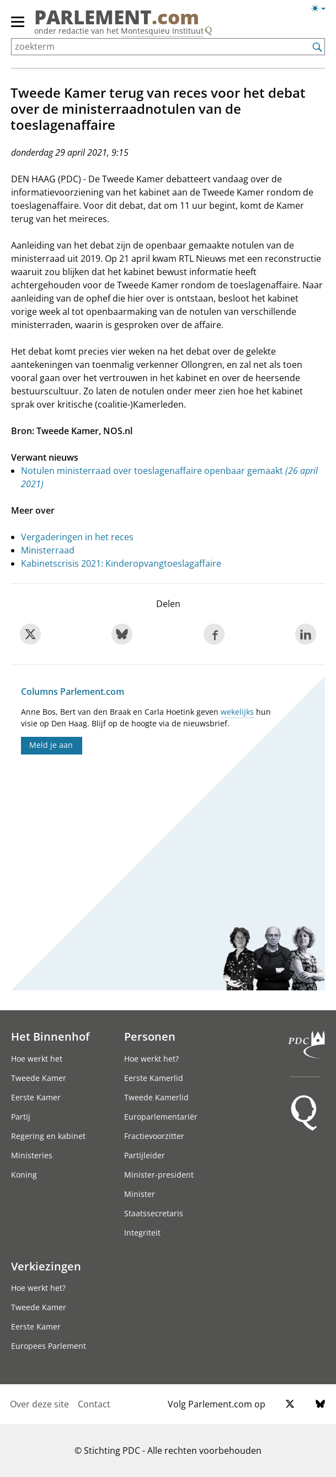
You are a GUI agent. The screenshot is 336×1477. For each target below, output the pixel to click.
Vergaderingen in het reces (77, 537)
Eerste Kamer (36, 1097)
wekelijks (237, 711)
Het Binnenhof (50, 1036)
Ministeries (31, 1155)
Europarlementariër (161, 1116)
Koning (24, 1174)
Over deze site (39, 1404)
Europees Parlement (48, 1346)
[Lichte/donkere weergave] (322, 10)
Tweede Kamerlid (156, 1097)
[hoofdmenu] (18, 26)
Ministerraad (47, 550)
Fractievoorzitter (154, 1136)
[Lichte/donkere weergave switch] (322, 8)
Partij (20, 1116)
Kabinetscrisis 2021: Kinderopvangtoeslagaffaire (121, 563)
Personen (149, 1036)
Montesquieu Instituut (162, 30)
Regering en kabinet (48, 1136)
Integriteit (142, 1232)
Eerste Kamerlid (153, 1078)
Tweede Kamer (38, 1078)
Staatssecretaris (153, 1213)
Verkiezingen (46, 1266)
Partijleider (144, 1155)
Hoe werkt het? (151, 1058)
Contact (94, 1404)
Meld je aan (51, 745)
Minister (139, 1194)
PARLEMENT (116, 17)
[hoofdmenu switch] (17, 26)
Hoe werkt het (36, 1058)
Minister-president (159, 1174)
